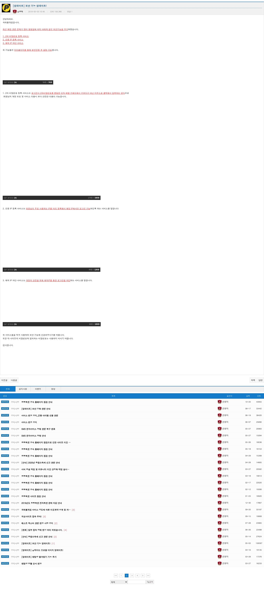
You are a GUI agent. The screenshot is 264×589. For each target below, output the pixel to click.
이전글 (4, 380)
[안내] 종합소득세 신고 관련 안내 (39, 536)
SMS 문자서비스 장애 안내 (33, 435)
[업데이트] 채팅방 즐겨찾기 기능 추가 (38, 556)
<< (116, 575)
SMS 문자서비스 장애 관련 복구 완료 (38, 428)
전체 (8, 388)
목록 (253, 380)
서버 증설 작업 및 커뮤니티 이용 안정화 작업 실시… (45, 469)
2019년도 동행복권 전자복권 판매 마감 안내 (41, 502)
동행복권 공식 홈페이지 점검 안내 (36, 402)
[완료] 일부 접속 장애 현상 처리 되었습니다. (44, 529)
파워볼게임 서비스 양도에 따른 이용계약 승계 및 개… (48, 509)
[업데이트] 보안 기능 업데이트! (38, 543)
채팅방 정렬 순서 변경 (31, 563)
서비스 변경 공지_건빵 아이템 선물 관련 (39, 415)
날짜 (248, 396)
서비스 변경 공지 (29, 422)
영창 (53, 388)
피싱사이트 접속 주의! (33, 516)
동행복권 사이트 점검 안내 (33, 496)
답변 (261, 380)
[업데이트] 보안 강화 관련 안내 (35, 408)
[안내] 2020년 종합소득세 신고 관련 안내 (40, 462)
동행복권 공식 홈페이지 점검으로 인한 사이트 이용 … (46, 442)
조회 (259, 396)
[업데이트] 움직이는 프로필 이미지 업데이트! (42, 550)
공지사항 (23, 388)
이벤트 (38, 388)
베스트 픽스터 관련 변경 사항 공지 (39, 523)
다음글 (14, 380)
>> (148, 575)
